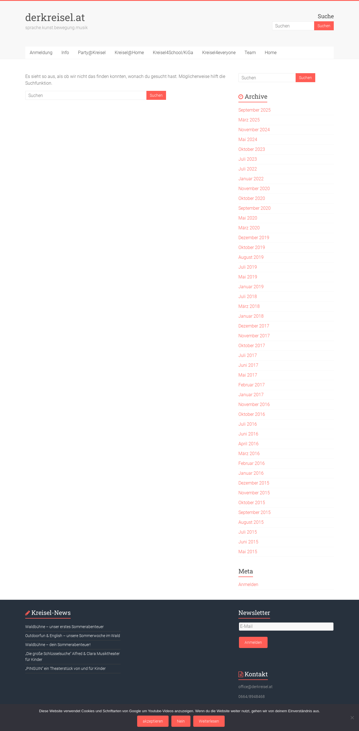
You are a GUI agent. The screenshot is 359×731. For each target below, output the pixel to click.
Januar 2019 (251, 286)
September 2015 (254, 512)
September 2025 (254, 110)
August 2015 (251, 522)
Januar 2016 (251, 473)
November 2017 (254, 335)
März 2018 (249, 306)
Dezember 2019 (253, 237)
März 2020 (249, 227)
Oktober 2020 (251, 198)
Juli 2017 (247, 355)
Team (250, 52)
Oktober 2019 (251, 247)
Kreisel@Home (129, 52)
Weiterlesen (209, 721)
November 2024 (254, 129)
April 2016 (248, 443)
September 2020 (254, 208)
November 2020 (254, 188)
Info (65, 52)
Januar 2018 (251, 316)
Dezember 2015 (253, 483)
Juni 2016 (248, 434)
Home (271, 52)
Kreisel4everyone (219, 52)
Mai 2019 (247, 277)
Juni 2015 (248, 542)
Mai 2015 (247, 551)
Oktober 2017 (251, 345)
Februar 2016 (251, 463)
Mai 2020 (247, 218)
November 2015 (254, 492)
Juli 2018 (247, 296)
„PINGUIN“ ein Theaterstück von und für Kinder (65, 668)
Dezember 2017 (253, 326)
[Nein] (352, 717)
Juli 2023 (247, 159)
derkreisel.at (55, 17)
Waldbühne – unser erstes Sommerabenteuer (64, 626)
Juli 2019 (247, 267)
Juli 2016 (247, 424)
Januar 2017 (251, 394)
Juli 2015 (247, 532)
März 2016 (249, 453)
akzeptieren (153, 721)
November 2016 (254, 404)
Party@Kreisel (92, 52)
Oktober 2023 (251, 149)
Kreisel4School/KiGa (173, 52)
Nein (181, 721)
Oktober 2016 (251, 414)
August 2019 (251, 257)
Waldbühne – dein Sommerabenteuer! (58, 644)
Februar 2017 (251, 385)
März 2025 (249, 120)
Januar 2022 (251, 178)
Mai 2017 (247, 375)
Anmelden (248, 584)
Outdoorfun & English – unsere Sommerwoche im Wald (72, 635)
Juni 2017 (248, 365)
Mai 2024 (247, 139)
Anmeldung (41, 52)
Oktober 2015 (251, 502)
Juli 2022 (247, 169)
